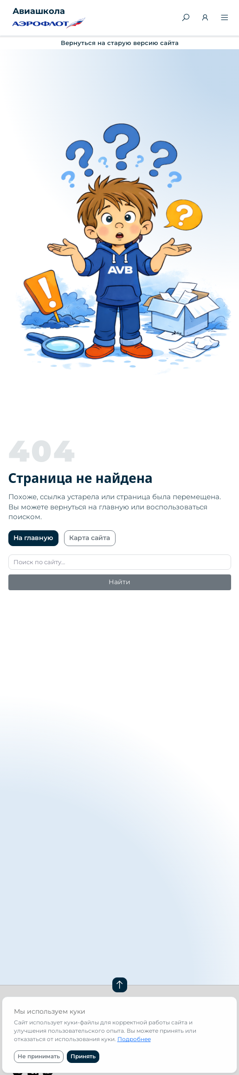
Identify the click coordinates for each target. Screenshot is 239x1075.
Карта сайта (89, 538)
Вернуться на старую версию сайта (120, 42)
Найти (119, 582)
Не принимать (39, 1056)
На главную (33, 538)
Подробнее (134, 1039)
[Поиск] (185, 17)
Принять (83, 1056)
